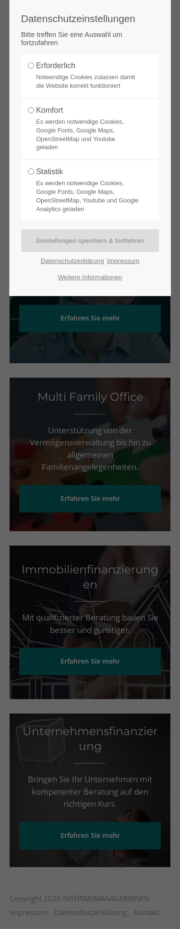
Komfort (87, 129)
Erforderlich (87, 75)
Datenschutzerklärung (72, 260)
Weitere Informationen (90, 277)
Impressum (123, 260)
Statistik (87, 190)
